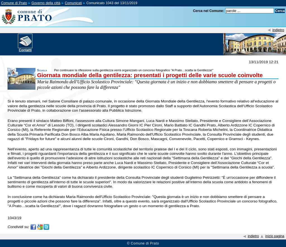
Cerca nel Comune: (208, 11)
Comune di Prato (14, 3)
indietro (278, 30)
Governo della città (46, 3)
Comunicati (73, 3)
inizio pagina (274, 236)
